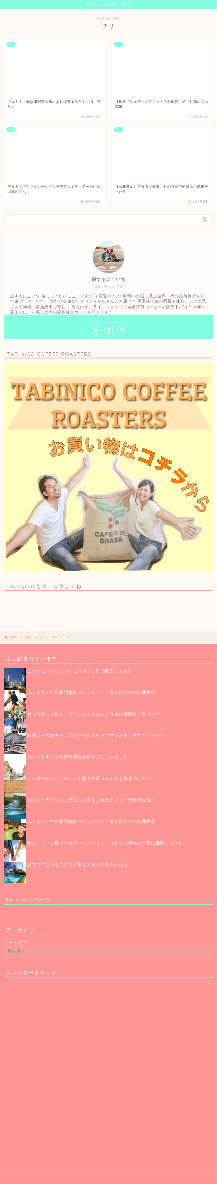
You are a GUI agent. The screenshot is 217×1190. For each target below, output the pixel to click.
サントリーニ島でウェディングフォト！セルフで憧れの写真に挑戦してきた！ (107, 842)
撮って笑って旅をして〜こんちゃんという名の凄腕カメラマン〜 (93, 713)
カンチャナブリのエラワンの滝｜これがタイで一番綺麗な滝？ (91, 799)
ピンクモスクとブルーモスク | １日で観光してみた (79, 670)
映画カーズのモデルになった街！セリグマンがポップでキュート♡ (96, 735)
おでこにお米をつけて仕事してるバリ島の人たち (77, 864)
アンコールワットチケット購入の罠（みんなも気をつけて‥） (91, 778)
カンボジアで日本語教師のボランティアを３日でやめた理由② (91, 821)
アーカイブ (15, 942)
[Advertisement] (47, 1068)
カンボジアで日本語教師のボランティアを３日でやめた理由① (91, 692)
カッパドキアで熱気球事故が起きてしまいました (77, 756)
